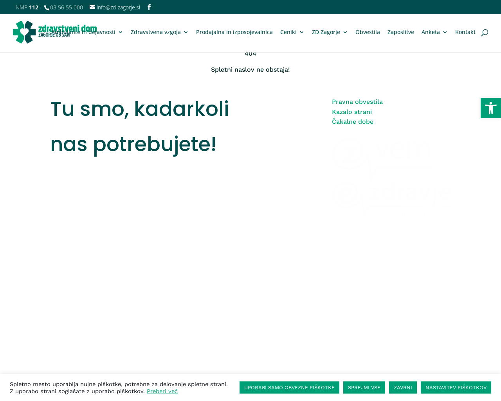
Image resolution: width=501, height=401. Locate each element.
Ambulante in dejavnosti (83, 32)
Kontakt (465, 32)
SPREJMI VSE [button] (364, 387)
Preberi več (162, 391)
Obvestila (367, 32)
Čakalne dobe (352, 121)
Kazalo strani (352, 112)
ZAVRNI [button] (403, 387)
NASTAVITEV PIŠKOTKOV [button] (456, 387)
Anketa (431, 32)
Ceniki (288, 32)
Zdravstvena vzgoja (156, 32)
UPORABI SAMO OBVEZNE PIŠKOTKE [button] (289, 387)
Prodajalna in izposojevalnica (234, 32)
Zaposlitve (400, 32)
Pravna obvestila (357, 101)
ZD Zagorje (326, 32)
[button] (491, 108)
